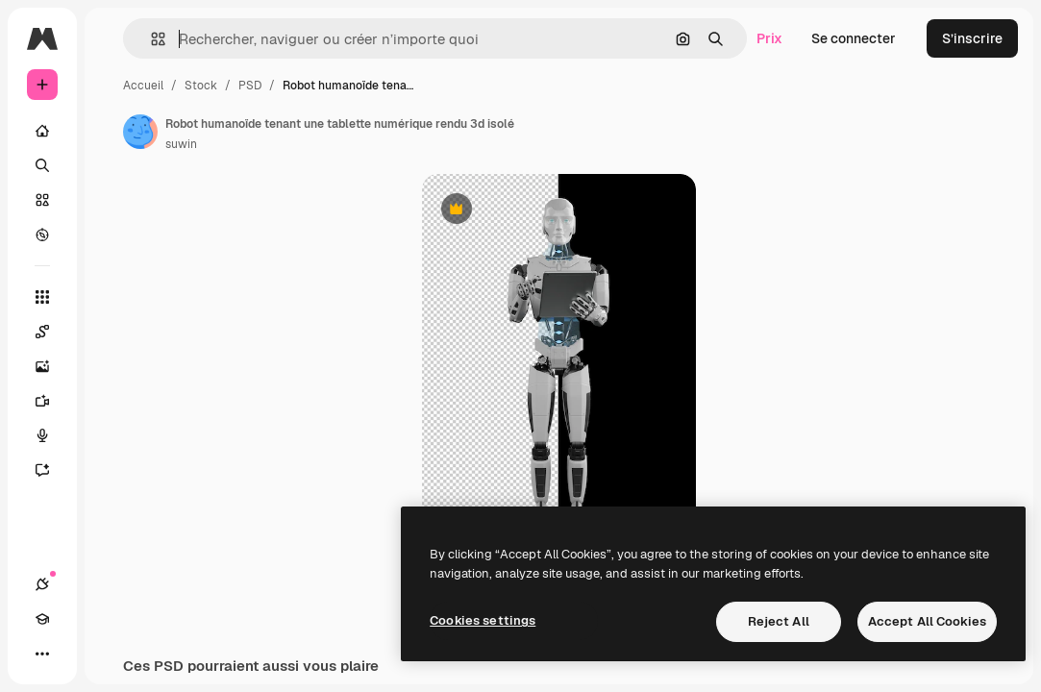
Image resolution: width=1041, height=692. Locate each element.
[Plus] (42, 653)
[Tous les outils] (42, 297)
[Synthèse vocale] (52, 435)
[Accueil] (42, 130)
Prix (769, 38)
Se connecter (853, 38)
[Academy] (42, 619)
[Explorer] (42, 234)
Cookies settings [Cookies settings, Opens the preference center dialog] (482, 620)
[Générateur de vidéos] (52, 400)
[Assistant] (52, 470)
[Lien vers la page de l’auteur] (140, 131)
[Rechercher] (42, 165)
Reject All (778, 621)
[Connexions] (42, 584)
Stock (201, 85)
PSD (249, 85)
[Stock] (42, 200)
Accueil (143, 85)
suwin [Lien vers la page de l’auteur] (181, 144)
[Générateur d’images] (52, 366)
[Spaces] (52, 331)
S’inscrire (972, 38)
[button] (150, 39)
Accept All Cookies (927, 621)
